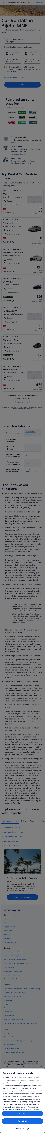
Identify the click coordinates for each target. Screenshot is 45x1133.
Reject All (22, 1121)
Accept (22, 1113)
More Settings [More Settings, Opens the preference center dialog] (22, 1128)
